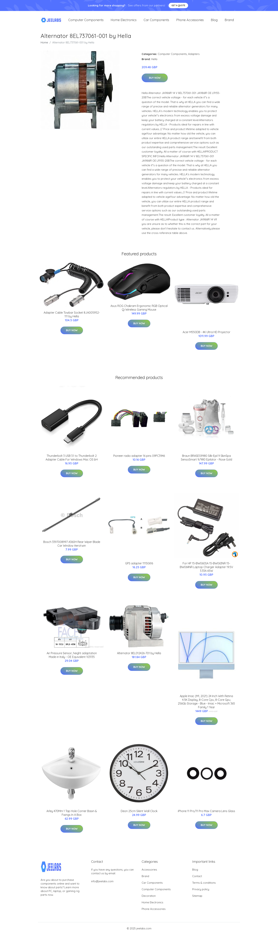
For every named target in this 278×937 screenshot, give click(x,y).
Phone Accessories (190, 21)
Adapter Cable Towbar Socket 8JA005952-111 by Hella (72, 317)
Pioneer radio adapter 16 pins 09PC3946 (139, 458)
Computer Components (86, 21)
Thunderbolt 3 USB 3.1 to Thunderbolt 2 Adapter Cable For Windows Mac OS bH (72, 460)
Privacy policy (200, 891)
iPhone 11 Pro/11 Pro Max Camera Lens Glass (206, 813)
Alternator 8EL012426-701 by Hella (139, 655)
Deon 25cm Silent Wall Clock (139, 813)
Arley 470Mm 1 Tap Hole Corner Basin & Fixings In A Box (71, 815)
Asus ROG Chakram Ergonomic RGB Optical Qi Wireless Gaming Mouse (139, 310)
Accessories (149, 872)
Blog (214, 21)
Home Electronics (124, 21)
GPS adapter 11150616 (139, 566)
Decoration (149, 898)
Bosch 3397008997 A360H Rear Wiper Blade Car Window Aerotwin (71, 546)
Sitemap (197, 898)
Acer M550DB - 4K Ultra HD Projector (206, 334)
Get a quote (178, 5)
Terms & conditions (204, 885)
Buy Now (154, 80)
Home (44, 45)
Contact (197, 878)
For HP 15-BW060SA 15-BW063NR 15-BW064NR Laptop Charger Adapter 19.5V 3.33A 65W (206, 569)
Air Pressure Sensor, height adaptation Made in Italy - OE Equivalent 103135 (72, 657)
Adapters (194, 56)
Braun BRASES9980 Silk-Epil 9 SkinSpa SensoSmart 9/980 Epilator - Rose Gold (206, 460)
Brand (229, 21)
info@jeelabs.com (102, 883)
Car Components (156, 21)
